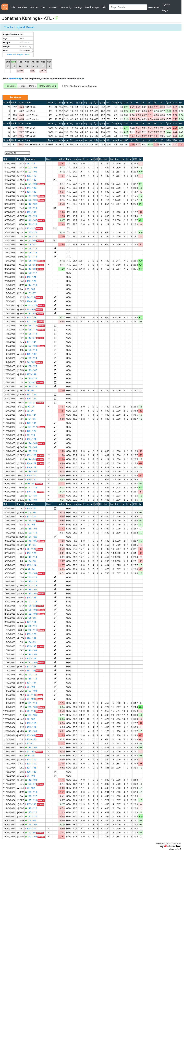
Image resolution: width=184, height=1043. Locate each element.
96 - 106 (30, 524)
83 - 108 (30, 309)
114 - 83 (30, 459)
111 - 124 (30, 342)
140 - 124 (31, 305)
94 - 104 (30, 776)
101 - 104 (30, 682)
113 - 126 (30, 281)
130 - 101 (31, 200)
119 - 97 (30, 338)
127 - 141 (30, 374)
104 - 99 (30, 642)
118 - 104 (31, 528)
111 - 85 (30, 313)
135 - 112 (31, 325)
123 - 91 (30, 402)
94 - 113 (30, 297)
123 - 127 (30, 431)
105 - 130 (30, 646)
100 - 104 (30, 423)
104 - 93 (30, 561)
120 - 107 (31, 370)
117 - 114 (31, 557)
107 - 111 (30, 622)
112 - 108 (31, 780)
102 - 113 (30, 176)
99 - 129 (30, 699)
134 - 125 (31, 537)
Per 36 (32, 86)
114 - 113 (31, 285)
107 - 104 (31, 691)
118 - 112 (31, 808)
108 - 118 (30, 658)
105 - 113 (30, 763)
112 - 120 (30, 634)
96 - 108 (30, 687)
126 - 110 (31, 224)
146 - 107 (31, 220)
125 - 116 (31, 252)
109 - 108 (31, 167)
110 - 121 (30, 277)
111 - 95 (30, 545)
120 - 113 (31, 350)
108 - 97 (30, 244)
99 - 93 (29, 755)
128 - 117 (31, 273)
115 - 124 (30, 553)
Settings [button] (78, 7)
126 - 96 (30, 265)
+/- (140, 159)
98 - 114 (30, 163)
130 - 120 (31, 577)
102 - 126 (30, 455)
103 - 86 (30, 512)
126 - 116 (31, 378)
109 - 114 (30, 475)
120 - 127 (30, 398)
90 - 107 (30, 751)
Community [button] (65, 7)
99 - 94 (29, 406)
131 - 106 (31, 662)
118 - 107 (31, 471)
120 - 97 (30, 382)
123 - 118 (31, 792)
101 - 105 (30, 767)
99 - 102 (30, 788)
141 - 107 (31, 196)
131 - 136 (30, 394)
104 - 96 (30, 419)
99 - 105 (30, 289)
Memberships (92, 7)
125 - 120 (31, 451)
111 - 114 (30, 516)
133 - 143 (30, 739)
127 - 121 (31, 816)
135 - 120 (31, 232)
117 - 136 (30, 804)
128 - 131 (30, 638)
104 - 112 (30, 828)
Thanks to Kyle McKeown (19, 27)
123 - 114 (31, 358)
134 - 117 (31, 427)
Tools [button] (12, 7)
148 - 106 (31, 541)
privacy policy (174, 849)
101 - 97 (30, 293)
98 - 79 (29, 483)
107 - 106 (31, 171)
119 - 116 (31, 386)
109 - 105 (31, 715)
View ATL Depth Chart (18, 54)
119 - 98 (30, 269)
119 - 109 (31, 500)
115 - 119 (30, 759)
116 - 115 (31, 678)
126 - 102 (31, 610)
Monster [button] (34, 7)
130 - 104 (31, 573)
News (43, 7)
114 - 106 (31, 747)
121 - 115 (31, 601)
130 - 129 (31, 216)
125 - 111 (31, 626)
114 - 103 (31, 654)
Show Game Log (47, 86)
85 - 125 (30, 670)
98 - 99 (29, 390)
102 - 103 (30, 354)
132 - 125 (31, 366)
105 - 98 (30, 618)
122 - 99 (30, 240)
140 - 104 (31, 836)
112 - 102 (31, 204)
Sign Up (166, 4)
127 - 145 (30, 321)
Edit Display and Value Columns (81, 86)
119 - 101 (31, 593)
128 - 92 (30, 605)
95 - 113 (30, 711)
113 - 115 (30, 723)
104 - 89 (30, 820)
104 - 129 (30, 463)
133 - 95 (30, 520)
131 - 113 (31, 256)
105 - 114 (30, 565)
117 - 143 (30, 180)
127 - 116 (31, 800)
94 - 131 (30, 362)
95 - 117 (30, 228)
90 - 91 (29, 743)
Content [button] (53, 7)
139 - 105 (31, 707)
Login (165, 10)
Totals (22, 86)
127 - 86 (30, 832)
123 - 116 (31, 532)
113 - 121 (30, 439)
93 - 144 (30, 735)
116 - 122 (30, 188)
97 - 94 (29, 569)
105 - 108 (30, 192)
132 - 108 (31, 614)
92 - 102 (30, 719)
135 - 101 (31, 260)
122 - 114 (31, 674)
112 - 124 (30, 415)
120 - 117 (31, 796)
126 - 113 (31, 333)
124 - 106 (31, 443)
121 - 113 (31, 703)
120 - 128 (30, 772)
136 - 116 (31, 329)
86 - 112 (30, 549)
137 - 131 (31, 495)
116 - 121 (30, 467)
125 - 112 (31, 812)
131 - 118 (31, 487)
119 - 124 (30, 508)
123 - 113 (31, 208)
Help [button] (104, 7)
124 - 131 (30, 301)
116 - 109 (31, 650)
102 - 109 (30, 212)
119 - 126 (30, 597)
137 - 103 (31, 346)
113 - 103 (31, 731)
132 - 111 (31, 630)
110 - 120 (30, 479)
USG (126, 102)
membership (15, 78)
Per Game (11, 86)
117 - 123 (30, 666)
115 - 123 (30, 317)
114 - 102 (31, 589)
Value (20, 102)
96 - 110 (30, 435)
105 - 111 (30, 727)
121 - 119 (31, 585)
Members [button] (22, 7)
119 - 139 (30, 491)
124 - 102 (31, 184)
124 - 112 (31, 236)
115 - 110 (31, 581)
